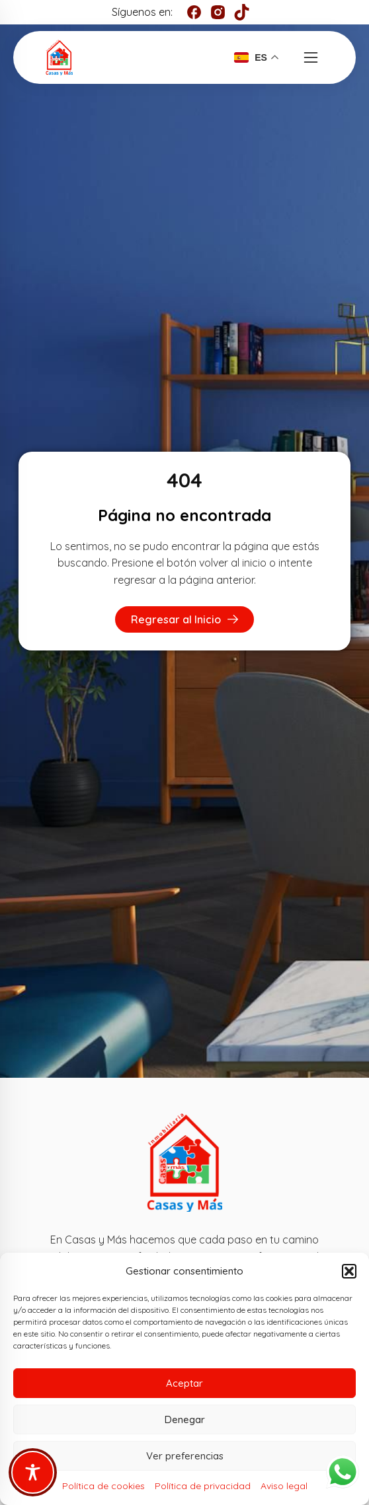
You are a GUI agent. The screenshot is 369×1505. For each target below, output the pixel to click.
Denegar (185, 1419)
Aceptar (184, 1383)
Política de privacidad (203, 1486)
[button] (349, 1271)
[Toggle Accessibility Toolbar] (33, 1472)
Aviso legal (284, 1486)
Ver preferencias (185, 1456)
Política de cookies (103, 1486)
